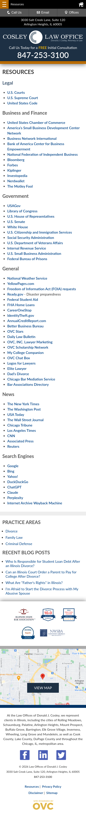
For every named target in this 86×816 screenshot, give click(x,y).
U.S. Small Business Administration (34, 253)
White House (17, 227)
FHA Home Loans (21, 305)
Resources (32, 786)
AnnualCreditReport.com (26, 321)
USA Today (15, 414)
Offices (72, 12)
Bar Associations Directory (28, 384)
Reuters (13, 446)
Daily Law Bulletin (21, 336)
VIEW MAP (43, 688)
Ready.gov (15, 294)
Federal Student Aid (22, 299)
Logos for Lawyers (21, 363)
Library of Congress (22, 211)
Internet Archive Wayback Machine (34, 503)
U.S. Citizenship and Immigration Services (39, 232)
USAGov (13, 206)
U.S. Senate (16, 221)
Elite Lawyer (17, 368)
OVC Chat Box (18, 358)
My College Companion (25, 352)
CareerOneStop (19, 310)
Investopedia (17, 175)
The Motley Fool (20, 186)
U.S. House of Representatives (30, 216)
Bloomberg (15, 159)
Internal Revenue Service (26, 248)
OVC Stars (15, 331)
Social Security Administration (30, 237)
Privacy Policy (51, 786)
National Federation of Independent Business (42, 154)
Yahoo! (12, 476)
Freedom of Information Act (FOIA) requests (41, 289)
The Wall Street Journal (25, 420)
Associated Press (20, 441)
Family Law (14, 537)
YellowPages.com (20, 283)
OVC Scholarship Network (27, 347)
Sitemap (51, 793)
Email (43, 12)
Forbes (12, 165)
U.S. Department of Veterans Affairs (35, 243)
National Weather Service (27, 278)
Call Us (14, 12)
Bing (10, 471)
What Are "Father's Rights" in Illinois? (34, 582)
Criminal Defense (19, 544)
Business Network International (31, 138)
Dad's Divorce (18, 374)
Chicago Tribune (19, 425)
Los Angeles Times (21, 430)
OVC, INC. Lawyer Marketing (30, 342)
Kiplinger (14, 170)
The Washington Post (24, 409)
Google (12, 466)
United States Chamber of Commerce (36, 122)
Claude (12, 492)
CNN (11, 436)
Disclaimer (36, 793)
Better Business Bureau (25, 326)
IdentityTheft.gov (20, 315)
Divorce (12, 531)
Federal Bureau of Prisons (27, 259)
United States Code (22, 103)
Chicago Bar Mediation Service (31, 379)
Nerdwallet (16, 181)
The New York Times (23, 404)
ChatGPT (14, 487)
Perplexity (15, 497)
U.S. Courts (16, 92)
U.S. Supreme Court (22, 98)
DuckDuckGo (17, 482)
